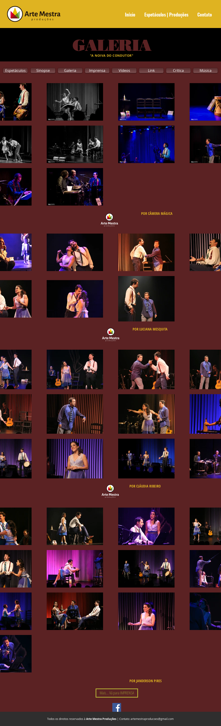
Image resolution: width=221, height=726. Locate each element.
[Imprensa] (97, 70)
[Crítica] (178, 70)
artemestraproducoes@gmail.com (152, 719)
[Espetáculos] (15, 70)
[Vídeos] (124, 70)
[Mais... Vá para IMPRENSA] (117, 693)
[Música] (205, 70)
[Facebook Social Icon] (116, 707)
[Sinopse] (43, 70)
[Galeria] (70, 70)
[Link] (151, 70)
